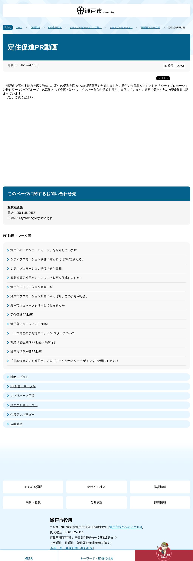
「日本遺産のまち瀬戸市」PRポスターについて (42, 333)
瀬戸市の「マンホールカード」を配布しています (43, 250)
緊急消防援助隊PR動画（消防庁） (33, 342)
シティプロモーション (121, 27)
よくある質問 (33, 486)
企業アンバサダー (22, 414)
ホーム (19, 27)
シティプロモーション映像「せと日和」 (37, 268)
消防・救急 (33, 502)
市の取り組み (55, 27)
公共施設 (96, 502)
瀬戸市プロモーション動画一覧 (31, 287)
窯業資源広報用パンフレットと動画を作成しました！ (46, 277)
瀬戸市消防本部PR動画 (26, 351)
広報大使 (16, 424)
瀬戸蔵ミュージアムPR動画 (29, 324)
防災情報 (160, 486)
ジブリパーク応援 (22, 395)
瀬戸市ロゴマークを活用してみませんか (37, 305)
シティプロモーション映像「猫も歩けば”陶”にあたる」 (47, 259)
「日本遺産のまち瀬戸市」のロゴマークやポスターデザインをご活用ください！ (64, 360)
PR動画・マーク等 (150, 27)
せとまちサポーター (24, 405)
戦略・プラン (19, 376)
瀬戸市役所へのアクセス (125, 527)
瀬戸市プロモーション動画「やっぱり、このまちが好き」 (49, 296)
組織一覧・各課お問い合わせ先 (72, 548)
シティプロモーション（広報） (86, 27)
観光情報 (160, 502)
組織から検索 (96, 486)
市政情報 (35, 27)
